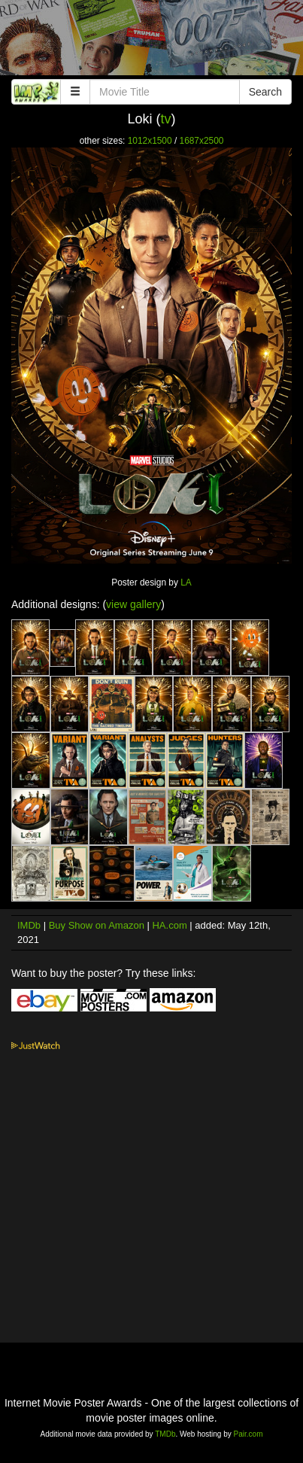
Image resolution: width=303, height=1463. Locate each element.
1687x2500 (202, 140)
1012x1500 (150, 140)
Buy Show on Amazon (96, 925)
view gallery (133, 604)
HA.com (169, 925)
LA (186, 582)
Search (265, 92)
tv (166, 118)
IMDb (29, 925)
